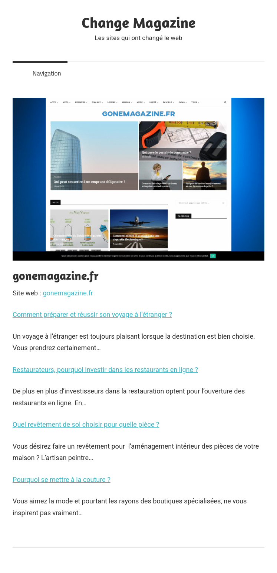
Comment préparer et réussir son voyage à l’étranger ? (92, 314)
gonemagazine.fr (68, 293)
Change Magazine (138, 22)
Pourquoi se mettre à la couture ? (62, 479)
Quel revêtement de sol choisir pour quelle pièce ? (86, 424)
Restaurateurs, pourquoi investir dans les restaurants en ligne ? (105, 369)
